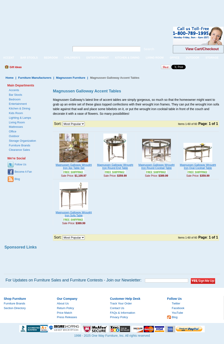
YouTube (177, 312)
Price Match (64, 312)
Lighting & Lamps (20, 117)
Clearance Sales (19, 149)
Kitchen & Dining (19, 108)
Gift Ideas (15, 67)
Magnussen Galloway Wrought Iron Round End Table (115, 166)
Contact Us (117, 308)
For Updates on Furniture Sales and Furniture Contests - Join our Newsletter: (73, 280)
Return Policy (65, 308)
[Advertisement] (80, 10)
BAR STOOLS (29, 57)
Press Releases (67, 317)
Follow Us (20, 164)
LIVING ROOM (155, 57)
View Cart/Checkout (202, 49)
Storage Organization (22, 140)
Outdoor (14, 136)
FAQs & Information (122, 312)
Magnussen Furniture (70, 77)
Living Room (17, 122)
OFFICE (175, 57)
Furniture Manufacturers (34, 77)
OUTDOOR (192, 57)
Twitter (176, 303)
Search (149, 49)
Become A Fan (23, 171)
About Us (63, 303)
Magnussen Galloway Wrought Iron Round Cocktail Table (156, 166)
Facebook (178, 308)
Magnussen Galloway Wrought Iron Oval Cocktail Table (198, 166)
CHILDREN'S (72, 57)
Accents (14, 90)
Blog (17, 179)
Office (12, 131)
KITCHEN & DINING (127, 57)
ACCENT (8, 57)
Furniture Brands (19, 145)
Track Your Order (121, 303)
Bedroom (15, 99)
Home (10, 77)
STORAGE (211, 57)
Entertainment (18, 103)
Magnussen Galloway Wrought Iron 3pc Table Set (74, 166)
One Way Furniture (32, 39)
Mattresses (16, 126)
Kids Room (16, 113)
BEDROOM (51, 57)
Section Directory (15, 308)
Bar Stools (15, 94)
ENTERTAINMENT (97, 57)
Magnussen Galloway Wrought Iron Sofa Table (74, 214)
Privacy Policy (119, 317)
